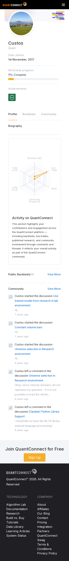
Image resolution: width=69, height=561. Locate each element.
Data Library (15, 527)
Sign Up (35, 457)
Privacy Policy (47, 553)
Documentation (17, 509)
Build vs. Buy (15, 518)
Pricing (42, 522)
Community (48, 114)
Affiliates (43, 509)
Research (13, 513)
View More (54, 274)
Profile (12, 114)
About (41, 504)
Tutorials (12, 522)
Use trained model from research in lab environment (36, 300)
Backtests (29, 114)
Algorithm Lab (16, 504)
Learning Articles (18, 531)
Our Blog (43, 513)
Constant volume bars (28, 327)
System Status (16, 535)
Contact (42, 518)
